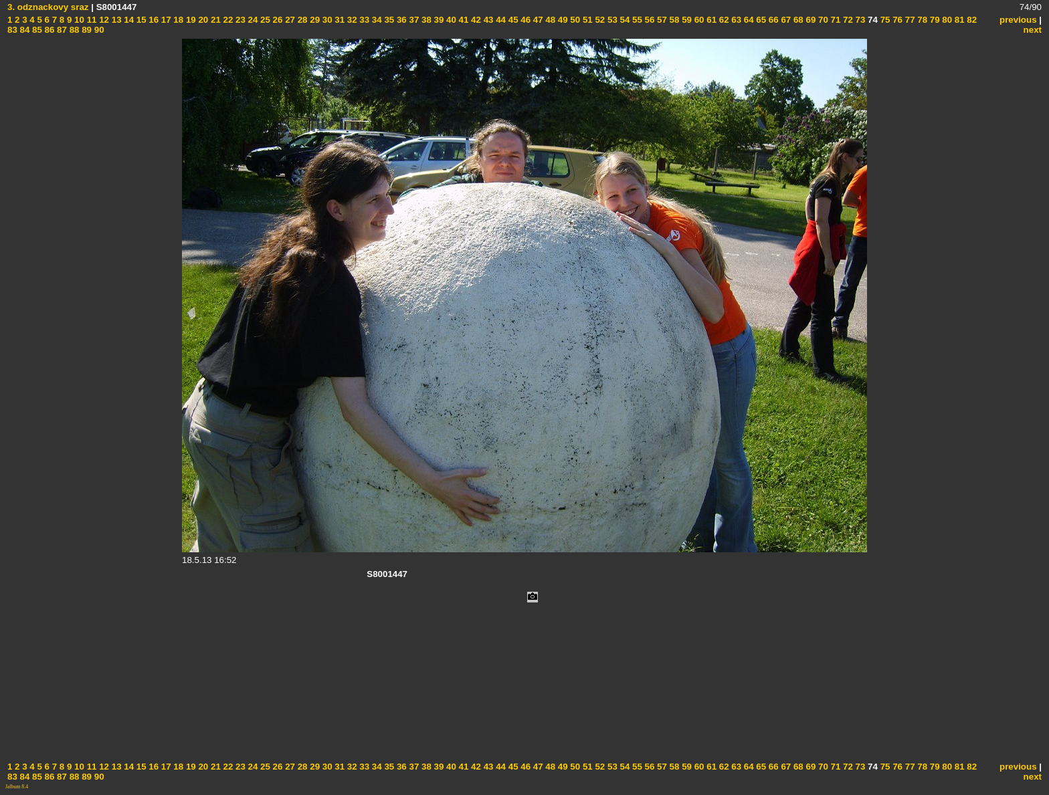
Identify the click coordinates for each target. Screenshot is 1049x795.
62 (723, 20)
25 (264, 20)
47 (537, 20)
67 (785, 20)
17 (165, 20)
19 (189, 20)
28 (301, 20)
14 (128, 20)
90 (98, 30)
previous (1018, 20)
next (1033, 30)
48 (549, 20)
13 (115, 20)
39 (438, 20)
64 (747, 20)
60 (698, 20)
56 (648, 20)
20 (202, 20)
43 (487, 20)
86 (48, 30)
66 (772, 20)
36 (400, 20)
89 (85, 30)
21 (214, 20)
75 (884, 20)
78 (921, 20)
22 (227, 20)
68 (797, 20)
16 (153, 20)
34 (375, 20)
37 (413, 20)
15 (140, 20)
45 (512, 20)
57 (660, 20)
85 (35, 30)
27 (288, 20)
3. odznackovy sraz (48, 7)
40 (450, 20)
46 (524, 20)
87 (60, 30)
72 (846, 20)
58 (673, 20)
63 (735, 20)
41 (462, 20)
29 (314, 20)
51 (586, 20)
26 (276, 20)
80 (946, 20)
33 (363, 20)
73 (859, 20)
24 (252, 20)
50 (574, 20)
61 (710, 20)
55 (636, 20)
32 (351, 20)
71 (834, 20)
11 (90, 20)
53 (611, 20)
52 (599, 20)
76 (896, 20)
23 (239, 20)
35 (388, 20)
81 (958, 20)
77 (908, 20)
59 (685, 20)
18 (177, 20)
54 (623, 20)
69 (809, 20)
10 (78, 20)
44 (499, 20)
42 (474, 20)
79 (933, 20)
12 (102, 20)
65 (760, 20)
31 (338, 20)
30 (326, 20)
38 (425, 20)
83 (12, 30)
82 (971, 20)
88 (73, 30)
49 (561, 20)
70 (822, 20)
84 (23, 30)
